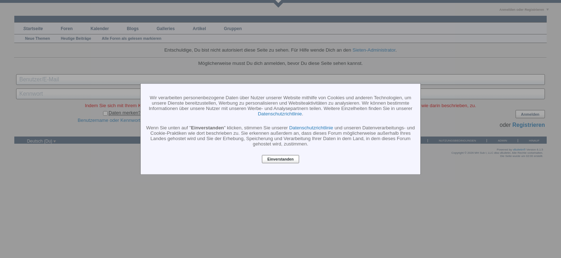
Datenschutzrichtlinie (280, 113)
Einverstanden (280, 159)
